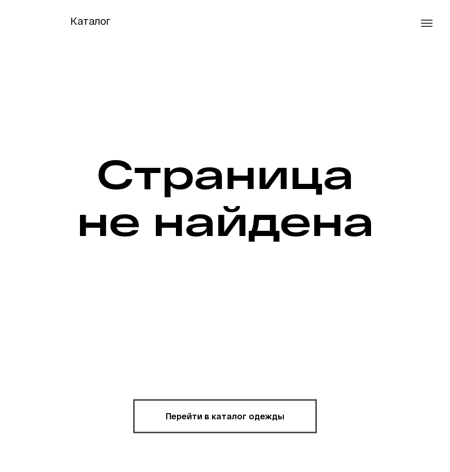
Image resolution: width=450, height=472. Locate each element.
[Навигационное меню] (426, 23)
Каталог (90, 20)
